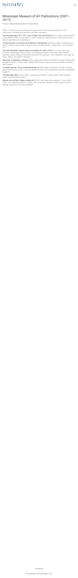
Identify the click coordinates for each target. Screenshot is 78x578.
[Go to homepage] (13, 5)
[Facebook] (39, 569)
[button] (74, 5)
